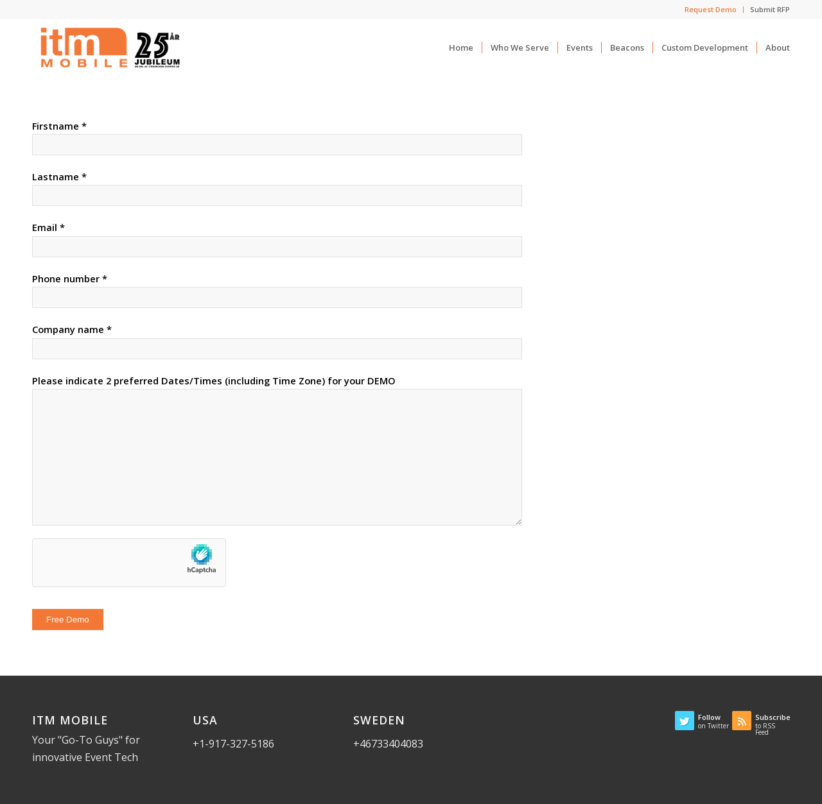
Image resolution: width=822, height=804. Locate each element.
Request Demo (711, 9)
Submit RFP (770, 9)
